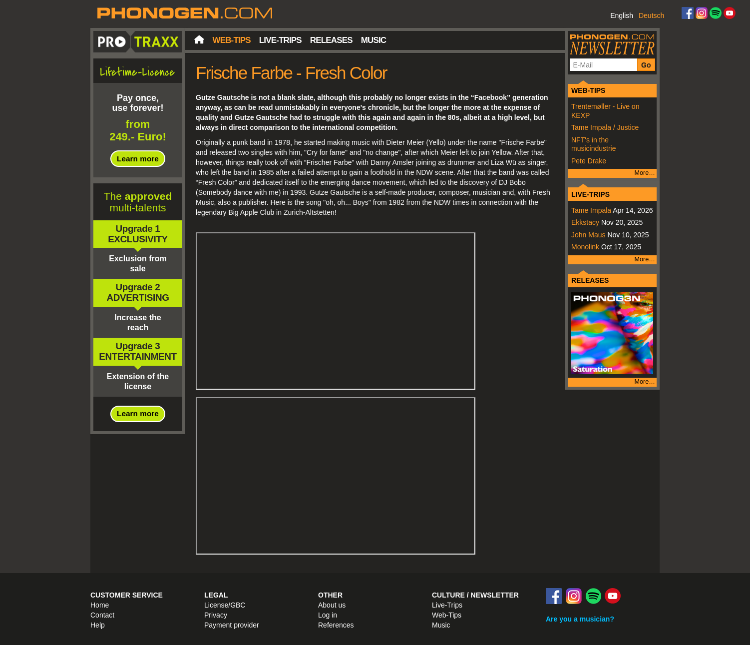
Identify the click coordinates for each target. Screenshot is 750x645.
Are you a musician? (580, 619)
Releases (331, 40)
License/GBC (224, 605)
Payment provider (231, 625)
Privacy (215, 615)
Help (97, 625)
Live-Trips (280, 40)
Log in (327, 615)
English (621, 15)
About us (332, 605)
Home (199, 39)
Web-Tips (232, 40)
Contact (102, 615)
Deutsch (651, 15)
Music (373, 40)
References (336, 625)
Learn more (138, 158)
